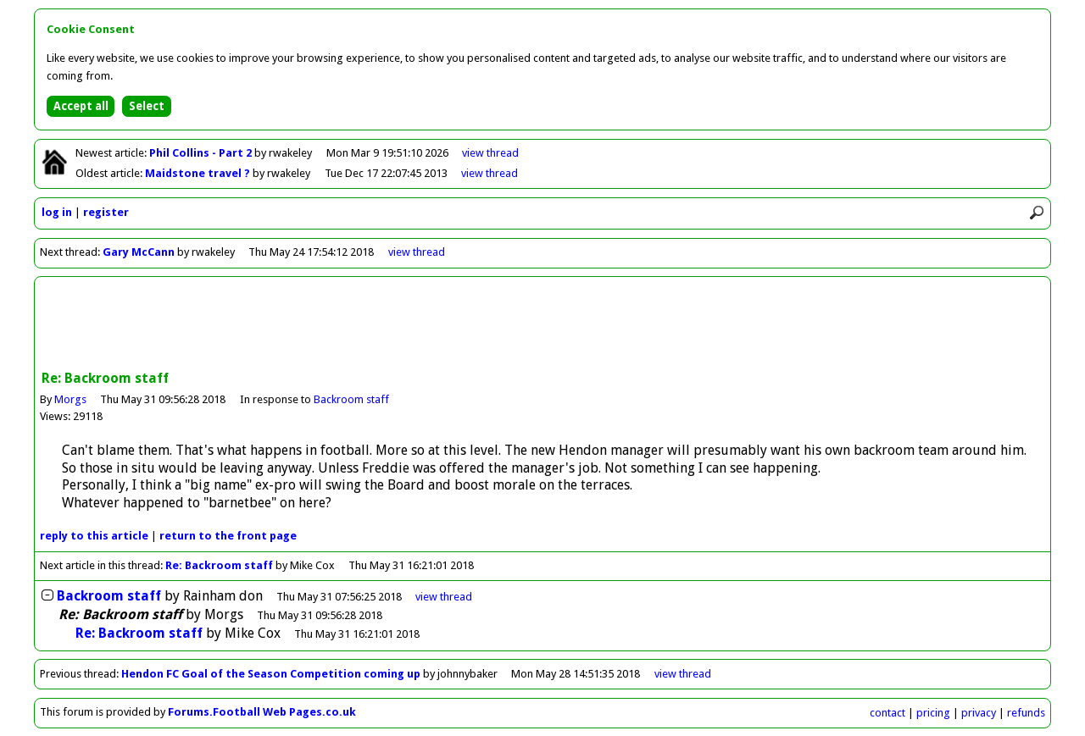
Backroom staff (351, 399)
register (106, 212)
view (490, 153)
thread (443, 596)
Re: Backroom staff (219, 565)
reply (94, 535)
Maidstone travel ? (199, 173)
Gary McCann (139, 252)
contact (887, 712)
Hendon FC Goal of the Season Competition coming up (270, 673)
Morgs (70, 399)
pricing (933, 712)
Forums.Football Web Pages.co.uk (262, 712)
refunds (1026, 712)
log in (57, 212)
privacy (978, 712)
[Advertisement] (542, 325)
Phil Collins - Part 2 (201, 153)
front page (228, 535)
